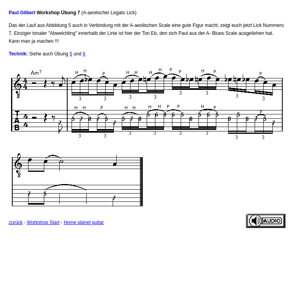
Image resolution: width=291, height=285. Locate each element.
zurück (16, 222)
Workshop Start (43, 222)
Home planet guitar (84, 222)
